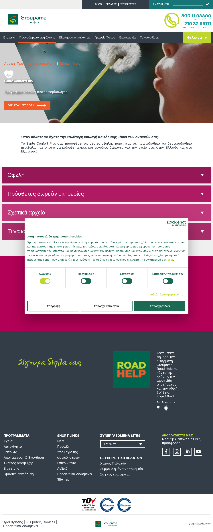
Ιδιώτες (64, 63)
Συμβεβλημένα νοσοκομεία (121, 469)
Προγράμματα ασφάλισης (37, 37)
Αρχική (9, 63)
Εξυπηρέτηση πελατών (74, 37)
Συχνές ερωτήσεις (115, 474)
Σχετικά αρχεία (26, 212)
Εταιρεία (9, 37)
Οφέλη (15, 175)
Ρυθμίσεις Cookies (40, 522)
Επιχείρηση (12, 468)
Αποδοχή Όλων (159, 305)
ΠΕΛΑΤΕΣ (111, 4)
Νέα (60, 441)
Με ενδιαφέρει (26, 105)
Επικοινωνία (127, 37)
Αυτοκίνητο (13, 446)
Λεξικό (62, 468)
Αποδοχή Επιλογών (106, 305)
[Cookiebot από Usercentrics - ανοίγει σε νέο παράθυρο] (170, 223)
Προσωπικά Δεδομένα (74, 474)
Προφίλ (63, 446)
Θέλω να (194, 37)
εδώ (170, 259)
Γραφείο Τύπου (105, 37)
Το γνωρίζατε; (149, 37)
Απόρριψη (53, 305)
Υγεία (76, 63)
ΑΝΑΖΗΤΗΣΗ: (161, 4)
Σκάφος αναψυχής (18, 463)
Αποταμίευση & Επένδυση (24, 457)
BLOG (98, 4)
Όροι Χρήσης (12, 522)
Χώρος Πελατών (113, 463)
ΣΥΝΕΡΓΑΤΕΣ (128, 4)
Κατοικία (10, 452)
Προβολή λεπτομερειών (163, 294)
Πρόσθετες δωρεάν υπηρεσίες (45, 193)
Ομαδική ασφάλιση (19, 474)
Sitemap (63, 479)
